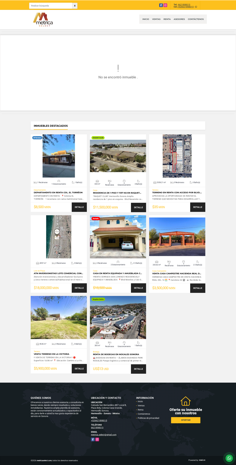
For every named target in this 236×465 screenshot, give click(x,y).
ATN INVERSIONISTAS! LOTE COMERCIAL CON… (58, 273)
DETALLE (79, 207)
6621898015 (184, 4)
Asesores (179, 19)
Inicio (145, 19)
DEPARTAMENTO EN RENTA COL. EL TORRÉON (58, 192)
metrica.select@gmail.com (103, 434)
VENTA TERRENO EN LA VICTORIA (51, 354)
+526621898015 (186, 7)
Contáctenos (196, 19)
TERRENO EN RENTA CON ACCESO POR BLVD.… (177, 192)
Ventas (156, 19)
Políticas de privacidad (148, 418)
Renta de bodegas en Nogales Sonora (116, 354)
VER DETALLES (58, 156)
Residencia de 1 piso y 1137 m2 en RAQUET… (117, 193)
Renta (167, 19)
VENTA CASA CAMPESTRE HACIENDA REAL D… (176, 273)
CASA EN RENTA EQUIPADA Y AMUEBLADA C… (117, 273)
